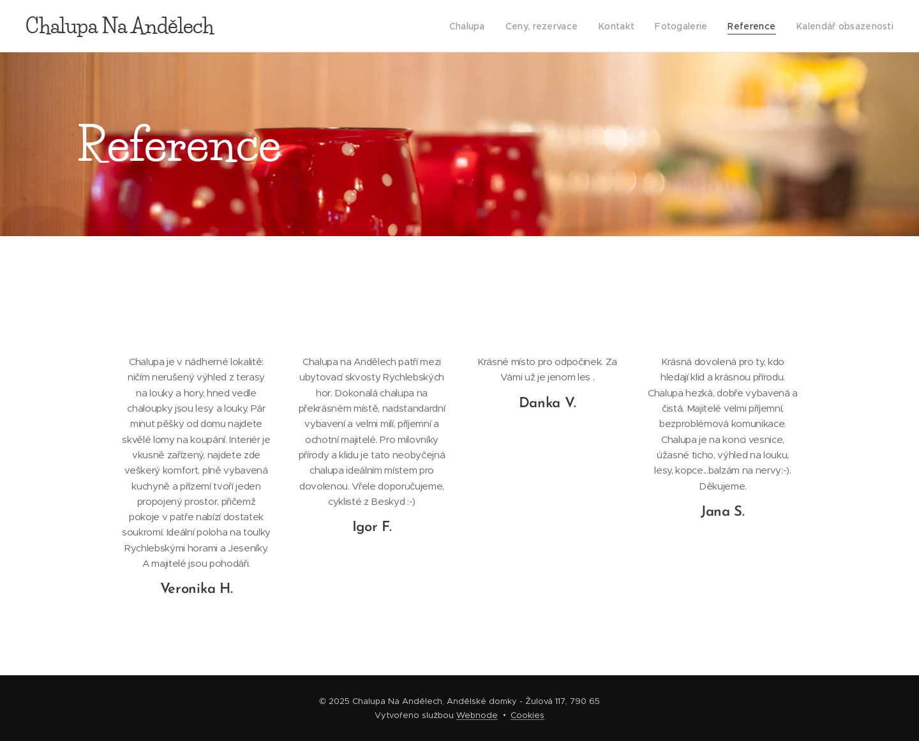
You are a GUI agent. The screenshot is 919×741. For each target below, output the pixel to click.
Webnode (477, 715)
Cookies (527, 715)
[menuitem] (480, 26)
